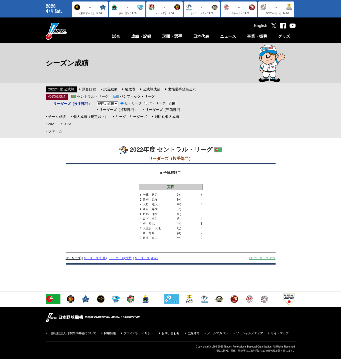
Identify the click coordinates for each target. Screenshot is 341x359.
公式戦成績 (151, 89)
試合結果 (110, 89)
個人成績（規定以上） (90, 117)
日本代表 (201, 36)
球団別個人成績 (167, 117)
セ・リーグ (131, 103)
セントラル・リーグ (92, 96)
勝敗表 (130, 89)
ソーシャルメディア (249, 333)
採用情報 (110, 333)
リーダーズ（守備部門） (164, 110)
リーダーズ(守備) (146, 258)
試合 (116, 36)
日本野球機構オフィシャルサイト (69, 31)
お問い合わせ (171, 333)
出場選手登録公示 (182, 89)
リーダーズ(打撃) (95, 258)
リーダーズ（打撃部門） (118, 110)
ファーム (55, 131)
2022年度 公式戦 (61, 89)
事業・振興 (257, 36)
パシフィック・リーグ (137, 96)
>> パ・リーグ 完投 (262, 258)
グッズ (284, 36)
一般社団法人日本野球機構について (72, 333)
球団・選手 (172, 36)
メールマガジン (217, 333)
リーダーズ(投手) (120, 258)
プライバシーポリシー (139, 333)
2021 (52, 124)
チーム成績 (57, 117)
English (260, 25)
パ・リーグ (155, 103)
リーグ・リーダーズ (131, 117)
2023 (67, 124)
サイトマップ (280, 333)
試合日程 (89, 89)
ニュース (228, 36)
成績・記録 (141, 36)
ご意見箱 (193, 333)
